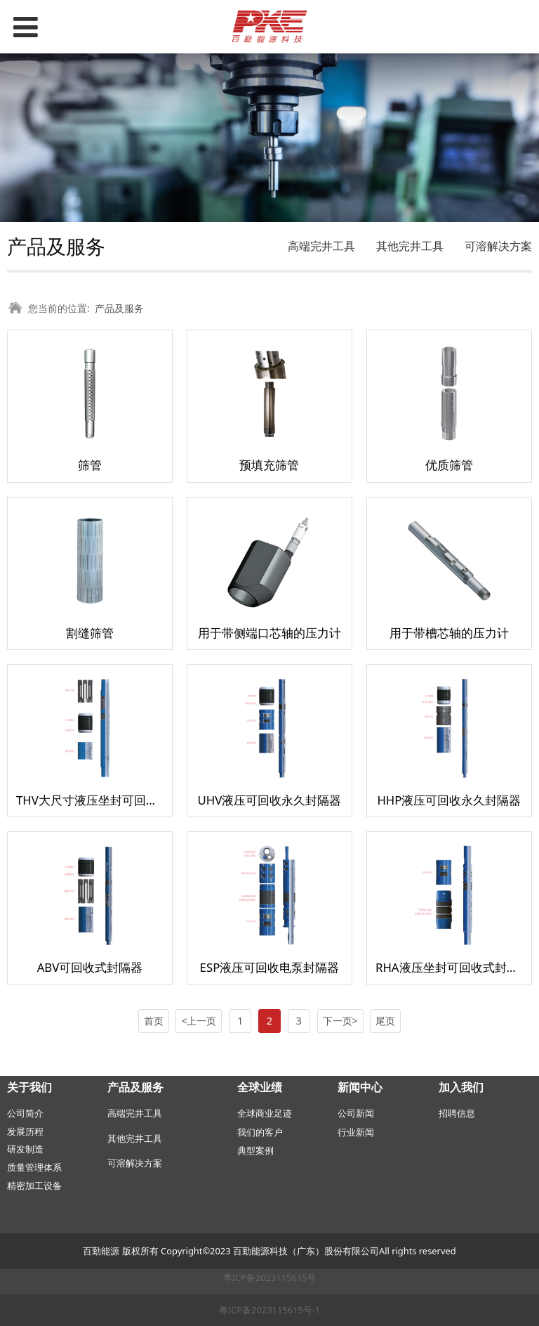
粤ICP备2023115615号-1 (269, 1310)
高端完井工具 (321, 246)
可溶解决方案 (498, 246)
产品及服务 (119, 308)
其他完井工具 (410, 246)
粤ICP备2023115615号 (270, 1277)
